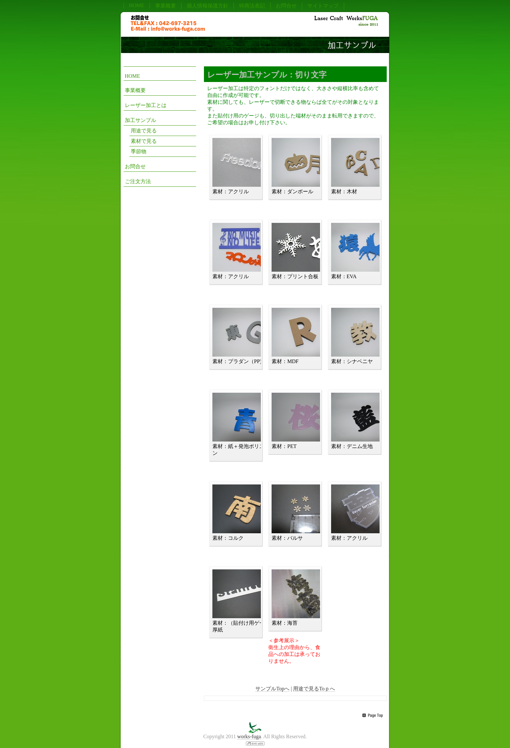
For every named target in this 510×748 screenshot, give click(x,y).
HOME (136, 5)
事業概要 (165, 5)
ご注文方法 (138, 181)
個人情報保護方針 (207, 5)
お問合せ (286, 5)
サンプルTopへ (272, 688)
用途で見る (144, 130)
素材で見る (144, 141)
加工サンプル (140, 120)
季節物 (138, 151)
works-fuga (249, 736)
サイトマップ (323, 5)
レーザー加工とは (146, 105)
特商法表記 (252, 5)
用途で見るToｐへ (314, 688)
